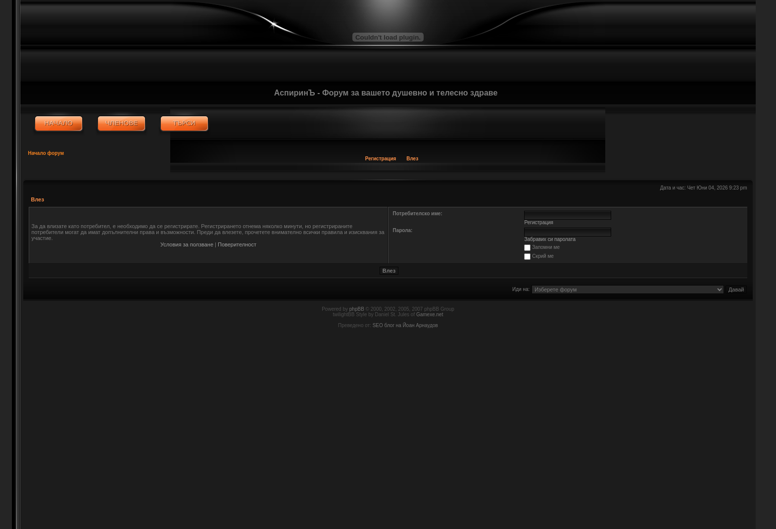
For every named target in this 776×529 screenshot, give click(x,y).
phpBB (356, 309)
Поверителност (237, 244)
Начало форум (46, 153)
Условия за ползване (186, 244)
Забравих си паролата (550, 239)
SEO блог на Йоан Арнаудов (405, 325)
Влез (412, 158)
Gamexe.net (429, 314)
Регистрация (380, 158)
